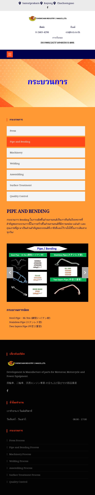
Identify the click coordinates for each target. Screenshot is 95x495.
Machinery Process (20, 454)
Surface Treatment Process (24, 475)
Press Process (17, 441)
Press (13, 131)
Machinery (16, 153)
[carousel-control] (10, 272)
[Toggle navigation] (10, 54)
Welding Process (18, 461)
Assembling (17, 174)
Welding (15, 164)
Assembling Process (20, 468)
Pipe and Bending (20, 142)
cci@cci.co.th (73, 32)
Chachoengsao (65, 3)
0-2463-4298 (42, 32)
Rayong (48, 3)
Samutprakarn (31, 3)
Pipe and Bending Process (24, 447)
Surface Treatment (21, 185)
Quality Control (19, 196)
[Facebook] (7, 391)
